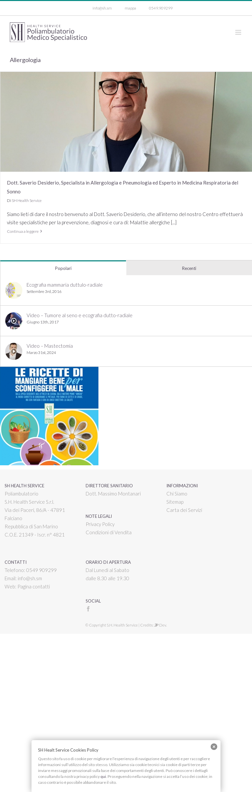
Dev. (160, 625)
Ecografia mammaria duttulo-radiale (65, 285)
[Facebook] (88, 608)
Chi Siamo (176, 493)
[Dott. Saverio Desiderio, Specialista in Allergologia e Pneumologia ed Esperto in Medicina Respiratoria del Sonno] (126, 122)
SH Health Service (27, 200)
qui (103, 776)
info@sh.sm (30, 578)
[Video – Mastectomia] (13, 347)
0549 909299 (41, 570)
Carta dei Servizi (184, 510)
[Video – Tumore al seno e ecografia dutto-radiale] (13, 316)
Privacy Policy (100, 524)
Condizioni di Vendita (109, 532)
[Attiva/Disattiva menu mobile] (238, 32)
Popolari (63, 268)
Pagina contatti (33, 586)
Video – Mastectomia (50, 346)
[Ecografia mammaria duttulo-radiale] (13, 286)
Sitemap (174, 502)
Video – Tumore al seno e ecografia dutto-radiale (80, 315)
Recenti (189, 268)
